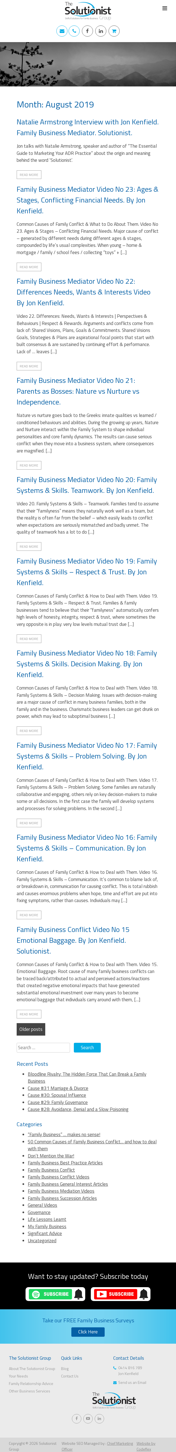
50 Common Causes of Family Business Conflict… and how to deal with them (92, 1145)
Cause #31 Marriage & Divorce (58, 1088)
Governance (39, 1212)
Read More (29, 174)
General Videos (42, 1205)
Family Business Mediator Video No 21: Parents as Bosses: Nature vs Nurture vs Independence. (78, 391)
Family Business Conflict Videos (58, 1176)
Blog (65, 1368)
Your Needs (18, 1376)
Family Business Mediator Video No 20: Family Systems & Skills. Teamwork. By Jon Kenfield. (87, 485)
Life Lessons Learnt (47, 1219)
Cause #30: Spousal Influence (57, 1095)
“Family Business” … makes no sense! (64, 1134)
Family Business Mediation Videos (61, 1191)
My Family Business (47, 1226)
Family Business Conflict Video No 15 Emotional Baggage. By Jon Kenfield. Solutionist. (73, 940)
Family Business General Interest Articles (68, 1184)
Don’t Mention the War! (51, 1155)
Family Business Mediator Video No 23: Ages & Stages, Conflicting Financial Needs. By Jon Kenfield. (88, 200)
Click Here (88, 1331)
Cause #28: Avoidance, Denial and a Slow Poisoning (78, 1109)
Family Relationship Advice (31, 1383)
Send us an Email (132, 1382)
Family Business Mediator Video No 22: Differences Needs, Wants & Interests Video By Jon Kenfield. (83, 292)
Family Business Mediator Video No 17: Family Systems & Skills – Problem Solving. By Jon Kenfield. (87, 756)
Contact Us (70, 1376)
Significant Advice (45, 1233)
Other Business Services (29, 1391)
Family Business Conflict (51, 1170)
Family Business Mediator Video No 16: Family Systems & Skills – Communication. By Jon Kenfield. (87, 848)
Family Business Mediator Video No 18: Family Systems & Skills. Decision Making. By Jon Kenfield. (87, 663)
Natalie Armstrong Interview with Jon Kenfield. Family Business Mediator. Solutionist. (88, 127)
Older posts (30, 1029)
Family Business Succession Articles (62, 1198)
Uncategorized (42, 1240)
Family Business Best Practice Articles (65, 1162)
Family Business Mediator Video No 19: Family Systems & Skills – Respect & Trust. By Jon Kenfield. (87, 571)
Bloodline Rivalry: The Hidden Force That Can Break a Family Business (87, 1078)
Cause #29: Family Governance (58, 1102)
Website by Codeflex (146, 1446)
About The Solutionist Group (32, 1368)
